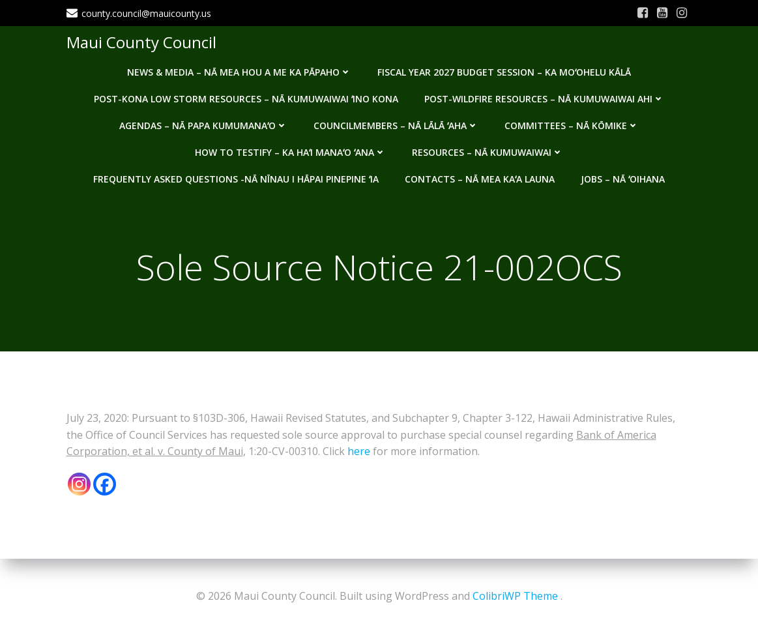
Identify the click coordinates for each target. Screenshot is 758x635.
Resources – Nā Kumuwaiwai (487, 152)
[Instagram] (79, 484)
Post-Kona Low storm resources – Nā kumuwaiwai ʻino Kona (246, 99)
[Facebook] (104, 484)
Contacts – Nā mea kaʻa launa (480, 179)
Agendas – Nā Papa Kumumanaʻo (203, 125)
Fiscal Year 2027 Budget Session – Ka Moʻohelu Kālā (504, 72)
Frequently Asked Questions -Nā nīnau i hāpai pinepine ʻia (236, 179)
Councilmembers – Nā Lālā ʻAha (395, 125)
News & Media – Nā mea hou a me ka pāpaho (239, 72)
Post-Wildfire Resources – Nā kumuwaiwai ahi (544, 99)
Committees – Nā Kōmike (571, 125)
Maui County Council (141, 42)
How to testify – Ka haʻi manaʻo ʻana (290, 152)
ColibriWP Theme (515, 596)
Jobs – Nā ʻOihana (623, 179)
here (358, 451)
